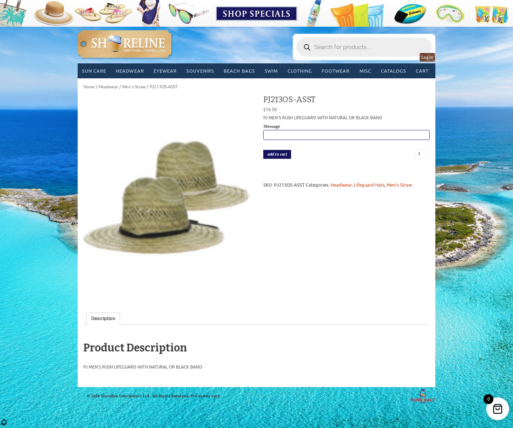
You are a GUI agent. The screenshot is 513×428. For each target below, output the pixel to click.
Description (103, 318)
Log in (427, 57)
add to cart (277, 154)
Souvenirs (200, 71)
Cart (422, 71)
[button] (4, 425)
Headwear (130, 71)
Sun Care (94, 71)
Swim (271, 71)
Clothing (299, 71)
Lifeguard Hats (369, 185)
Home (89, 87)
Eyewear (165, 71)
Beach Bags (239, 71)
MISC (365, 71)
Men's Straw (134, 87)
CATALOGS (393, 71)
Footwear (335, 71)
